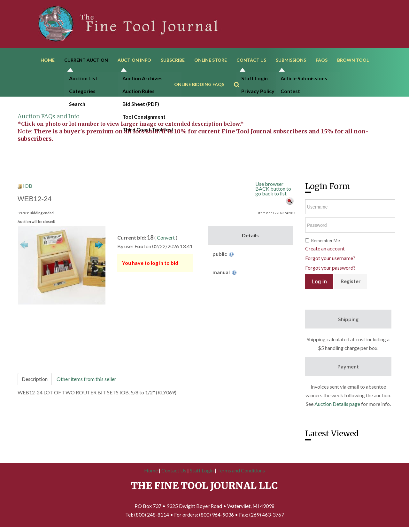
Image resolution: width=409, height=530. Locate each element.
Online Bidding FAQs (199, 84)
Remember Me (325, 240)
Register (351, 281)
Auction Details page (337, 404)
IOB (27, 186)
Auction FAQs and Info (49, 116)
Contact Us (251, 60)
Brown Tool (353, 60)
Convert (166, 237)
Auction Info (134, 60)
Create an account (325, 248)
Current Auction (86, 60)
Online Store (210, 60)
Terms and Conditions (241, 470)
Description (35, 379)
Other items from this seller (86, 379)
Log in (319, 281)
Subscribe (173, 60)
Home (48, 60)
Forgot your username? (330, 258)
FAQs (322, 60)
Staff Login (202, 470)
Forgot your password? (330, 268)
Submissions (291, 60)
